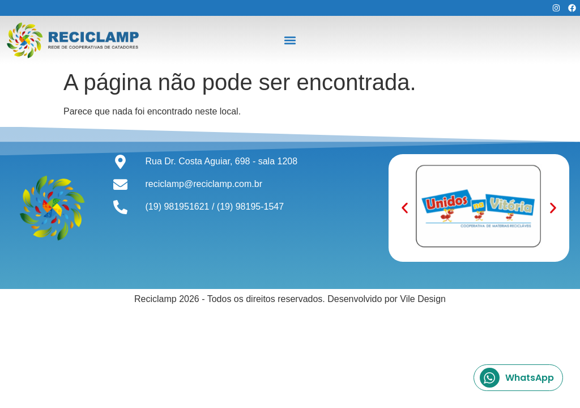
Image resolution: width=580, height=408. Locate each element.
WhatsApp (517, 378)
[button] (290, 40)
